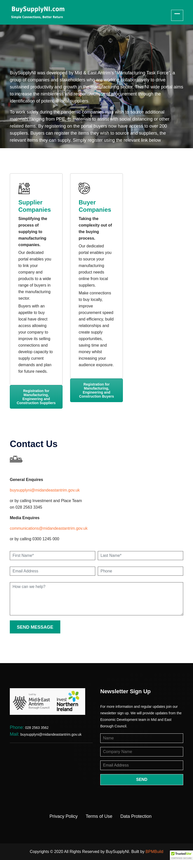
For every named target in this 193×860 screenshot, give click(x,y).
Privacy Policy (64, 816)
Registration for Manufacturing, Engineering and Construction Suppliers (36, 397)
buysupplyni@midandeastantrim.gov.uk (45, 490)
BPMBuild (154, 851)
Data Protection (136, 816)
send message (35, 627)
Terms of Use (99, 816)
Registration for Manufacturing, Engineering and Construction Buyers (96, 390)
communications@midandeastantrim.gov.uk (48, 528)
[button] (181, 855)
